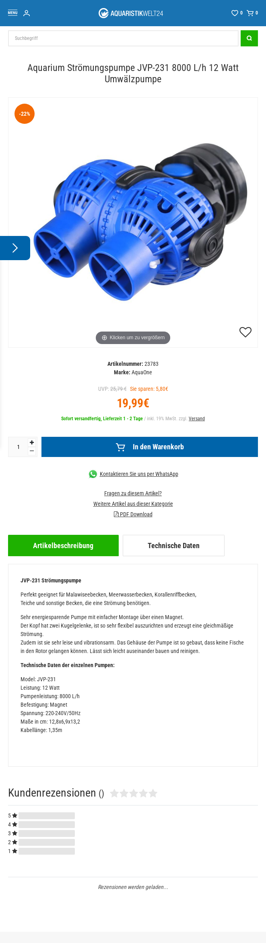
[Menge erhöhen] (32, 442)
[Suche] (249, 38)
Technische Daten (174, 545)
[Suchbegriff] (123, 38)
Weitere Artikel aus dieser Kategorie (133, 504)
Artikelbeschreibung (63, 545)
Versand (197, 418)
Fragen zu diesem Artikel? (133, 493)
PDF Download (133, 514)
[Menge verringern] (32, 451)
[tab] (63, 545)
